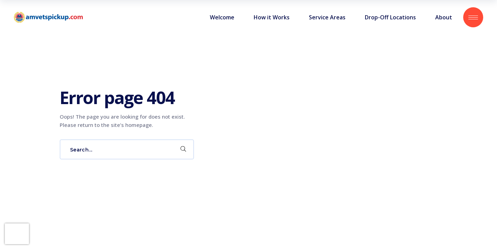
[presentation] (17, 233)
